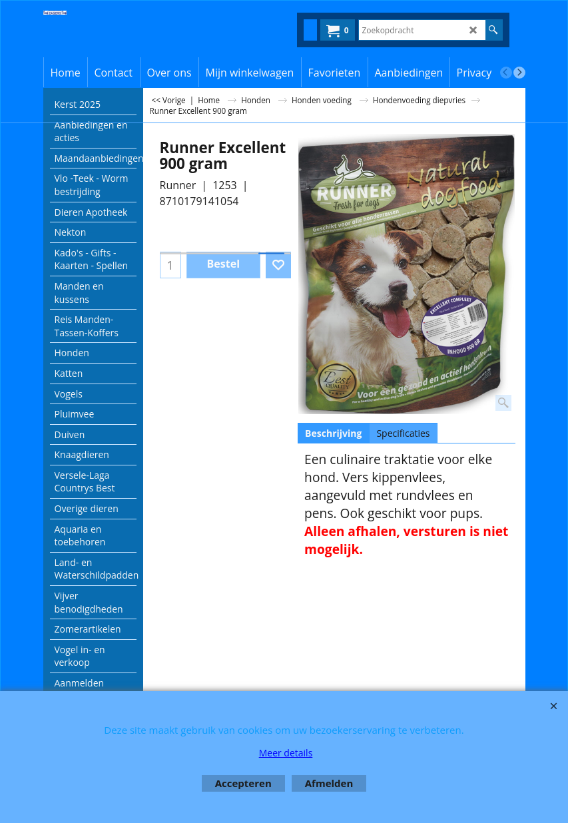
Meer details (286, 752)
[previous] (506, 73)
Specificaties (402, 433)
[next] (519, 73)
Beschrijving (333, 433)
